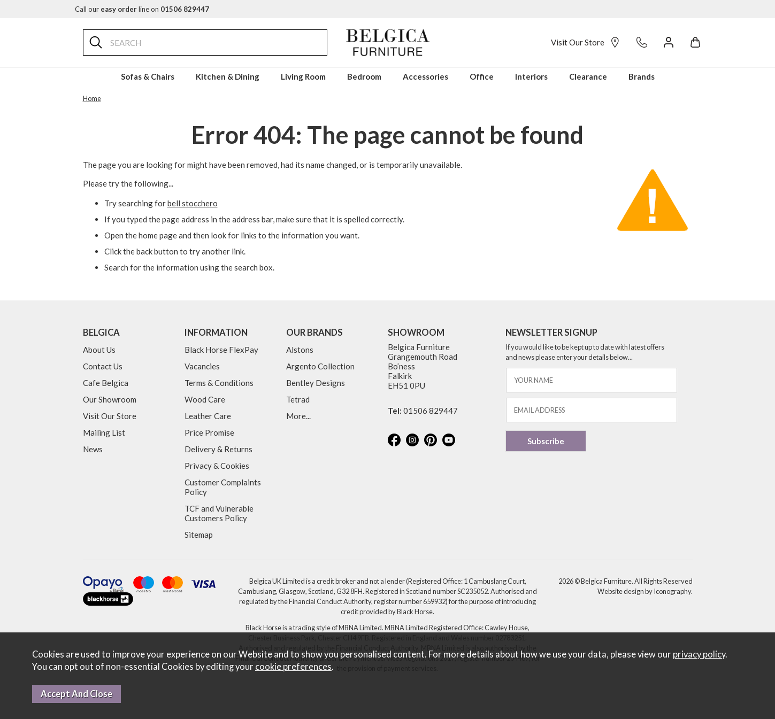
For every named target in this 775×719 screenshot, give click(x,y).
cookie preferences (293, 666)
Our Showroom (109, 399)
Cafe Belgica (105, 383)
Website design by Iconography (644, 591)
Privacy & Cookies (217, 465)
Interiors (531, 76)
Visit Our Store (585, 42)
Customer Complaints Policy (223, 487)
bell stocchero (192, 203)
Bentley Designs (315, 383)
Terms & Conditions (219, 383)
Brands (641, 76)
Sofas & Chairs (147, 76)
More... (298, 416)
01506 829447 (430, 410)
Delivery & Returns (218, 449)
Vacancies (202, 366)
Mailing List (104, 432)
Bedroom (364, 76)
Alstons (299, 349)
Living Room (303, 76)
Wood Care (205, 399)
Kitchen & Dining (227, 76)
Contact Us (102, 366)
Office (482, 76)
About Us (99, 349)
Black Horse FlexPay (221, 349)
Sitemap (199, 534)
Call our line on (142, 9)
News (93, 449)
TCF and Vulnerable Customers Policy (219, 513)
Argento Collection (320, 366)
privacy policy (699, 654)
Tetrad (298, 399)
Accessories (425, 76)
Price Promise (209, 432)
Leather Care (208, 416)
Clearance (588, 76)
